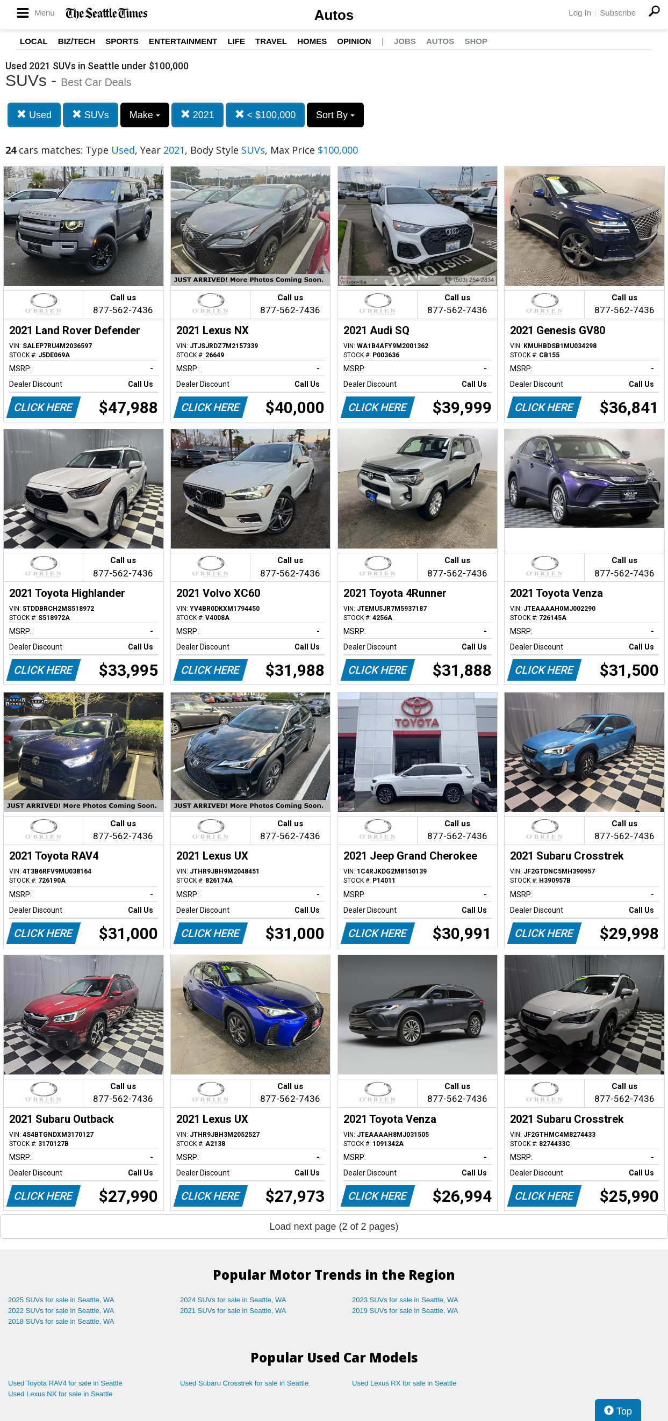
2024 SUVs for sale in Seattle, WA (233, 1300)
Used (34, 114)
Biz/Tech (76, 41)
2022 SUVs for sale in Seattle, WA (61, 1311)
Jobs (405, 41)
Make (145, 115)
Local (34, 41)
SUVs (90, 114)
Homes (312, 41)
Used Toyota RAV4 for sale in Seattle (65, 1383)
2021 (197, 114)
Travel (271, 41)
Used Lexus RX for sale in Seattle (404, 1383)
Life (236, 41)
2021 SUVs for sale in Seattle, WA (233, 1311)
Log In (580, 12)
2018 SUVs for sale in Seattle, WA (61, 1321)
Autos (334, 15)
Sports (122, 41)
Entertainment (183, 41)
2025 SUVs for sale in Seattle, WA (61, 1300)
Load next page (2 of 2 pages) (333, 1226)
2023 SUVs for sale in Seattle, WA (405, 1300)
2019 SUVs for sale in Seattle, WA (405, 1311)
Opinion (354, 41)
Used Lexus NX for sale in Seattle (60, 1394)
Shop (475, 41)
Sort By (335, 115)
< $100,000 (265, 114)
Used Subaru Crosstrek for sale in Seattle (244, 1383)
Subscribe (618, 12)
